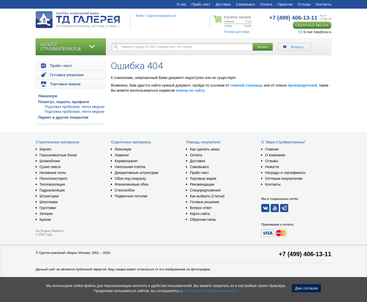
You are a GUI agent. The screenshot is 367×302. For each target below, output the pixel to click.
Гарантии (285, 4)
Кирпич (45, 149)
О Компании (275, 155)
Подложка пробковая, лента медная (74, 107)
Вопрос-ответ (201, 208)
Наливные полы (53, 173)
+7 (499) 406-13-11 (305, 254)
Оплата (266, 4)
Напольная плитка (130, 167)
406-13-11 (293, 18)
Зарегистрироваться (161, 16)
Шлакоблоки (50, 161)
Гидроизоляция (52, 190)
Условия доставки (236, 32)
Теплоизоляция (52, 184)
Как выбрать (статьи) (207, 196)
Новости (272, 167)
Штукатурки (49, 196)
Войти (140, 16)
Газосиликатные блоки (58, 155)
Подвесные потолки (131, 196)
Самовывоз (245, 4)
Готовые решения (204, 202)
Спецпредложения (205, 190)
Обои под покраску (130, 178)
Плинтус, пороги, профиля (63, 102)
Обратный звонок (312, 25)
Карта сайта (200, 214)
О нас (181, 4)
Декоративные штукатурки (137, 173)
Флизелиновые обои (131, 184)
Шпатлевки (49, 202)
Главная (272, 149)
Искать (262, 47)
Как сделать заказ (204, 149)
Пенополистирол (53, 178)
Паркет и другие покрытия (63, 117)
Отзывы (304, 4)
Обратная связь (203, 219)
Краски (45, 219)
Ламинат (122, 155)
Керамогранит (126, 161)
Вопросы (297, 47)
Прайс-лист (201, 4)
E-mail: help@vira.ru (315, 32)
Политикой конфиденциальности (210, 291)
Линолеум (47, 96)
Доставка (223, 4)
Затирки (46, 214)
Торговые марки (203, 178)
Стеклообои (125, 190)
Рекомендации (202, 184)
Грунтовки (48, 208)
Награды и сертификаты (285, 173)
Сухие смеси (50, 167)
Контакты (323, 4)
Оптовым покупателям (283, 178)
